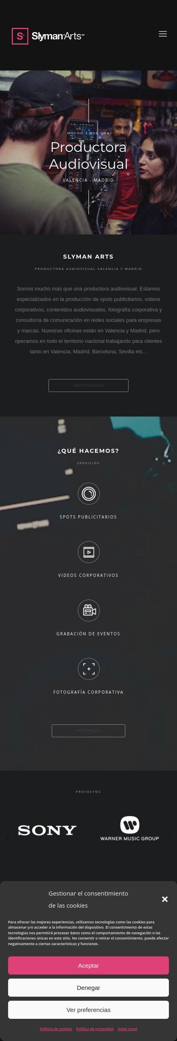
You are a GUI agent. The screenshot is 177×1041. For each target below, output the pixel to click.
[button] (165, 899)
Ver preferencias (88, 1009)
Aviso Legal (127, 1028)
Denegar (88, 987)
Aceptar (88, 965)
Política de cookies (56, 1028)
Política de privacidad (95, 1028)
